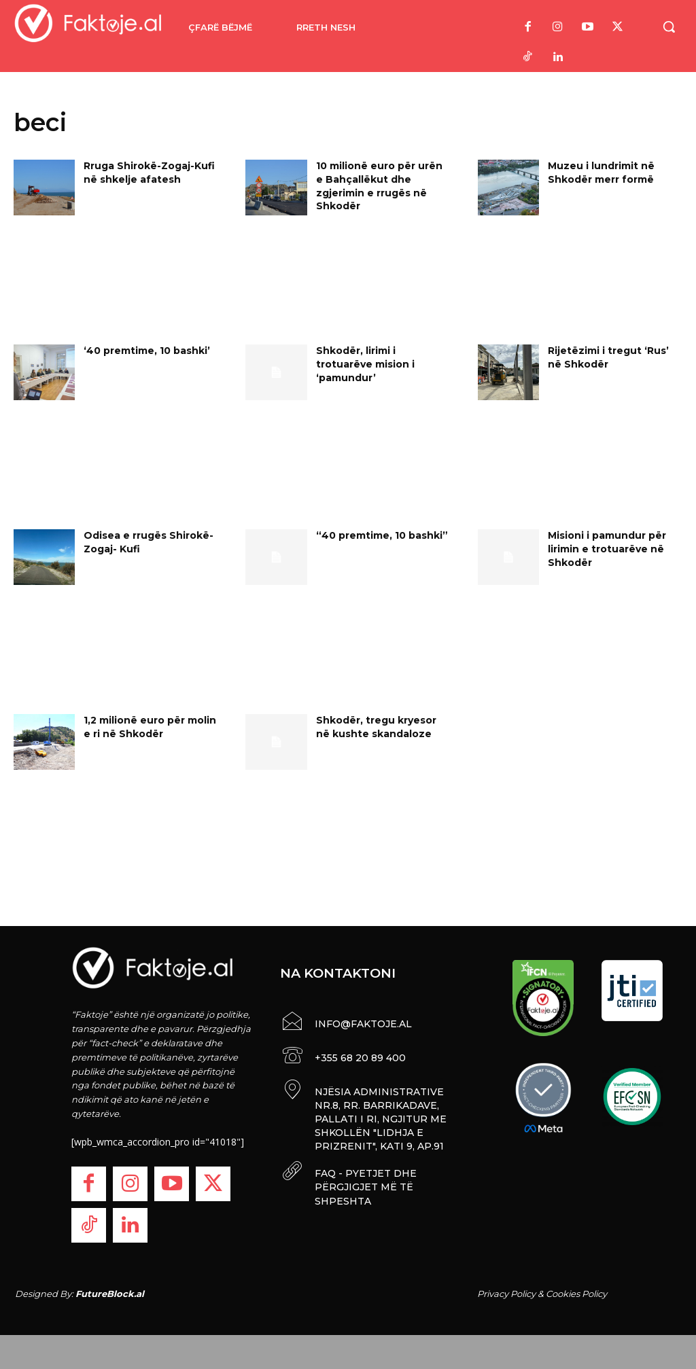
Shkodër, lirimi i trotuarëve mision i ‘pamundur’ (365, 363)
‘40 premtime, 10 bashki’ (147, 350)
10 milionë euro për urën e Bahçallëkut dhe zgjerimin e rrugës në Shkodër (379, 186)
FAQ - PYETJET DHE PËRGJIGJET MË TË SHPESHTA (364, 1182)
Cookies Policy (576, 1293)
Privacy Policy (506, 1293)
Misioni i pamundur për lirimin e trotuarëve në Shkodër (607, 548)
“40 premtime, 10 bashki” (382, 535)
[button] (668, 26)
